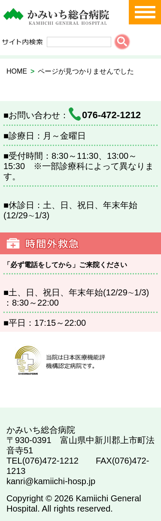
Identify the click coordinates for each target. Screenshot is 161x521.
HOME (16, 71)
